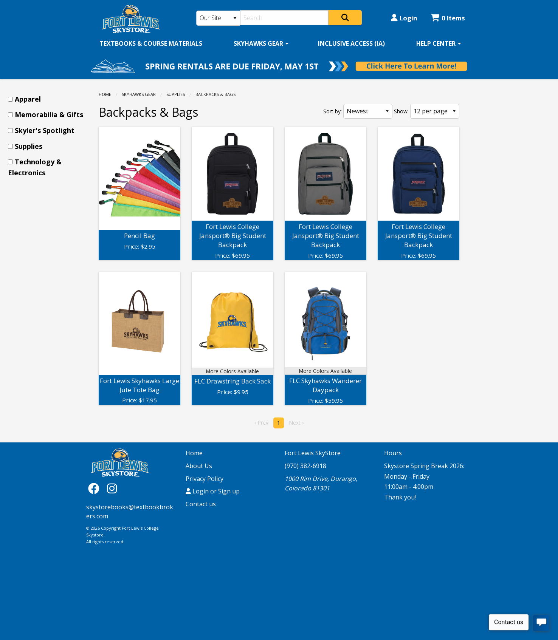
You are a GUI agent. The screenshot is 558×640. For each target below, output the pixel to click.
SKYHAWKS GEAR (258, 43)
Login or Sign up (213, 491)
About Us (199, 466)
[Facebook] (95, 488)
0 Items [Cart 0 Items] (448, 18)
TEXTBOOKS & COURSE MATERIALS (150, 43)
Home (105, 94)
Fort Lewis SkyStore (313, 453)
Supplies (175, 94)
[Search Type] (218, 18)
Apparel (28, 99)
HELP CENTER (436, 43)
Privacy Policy (204, 479)
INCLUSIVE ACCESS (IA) (351, 43)
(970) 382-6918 (305, 466)
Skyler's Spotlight (44, 130)
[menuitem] (150, 43)
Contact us (201, 504)
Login (404, 18)
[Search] (284, 17)
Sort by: (332, 111)
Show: (401, 111)
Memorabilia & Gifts (49, 114)
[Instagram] (112, 488)
